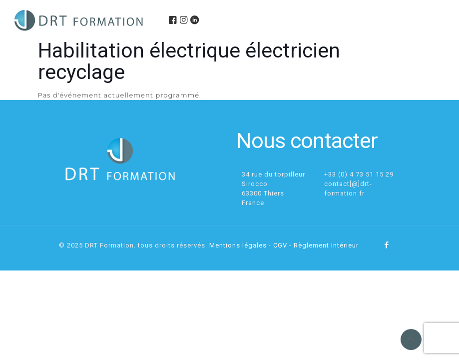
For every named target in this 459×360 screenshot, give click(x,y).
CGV (280, 245)
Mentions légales (238, 245)
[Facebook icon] (387, 245)
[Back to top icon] (411, 339)
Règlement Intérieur (326, 245)
